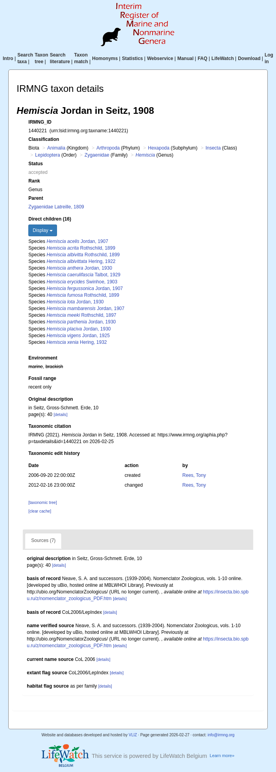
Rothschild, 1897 (81, 315)
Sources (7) (43, 540)
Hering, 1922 (80, 261)
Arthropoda (108, 148)
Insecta (213, 148)
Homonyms (105, 58)
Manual (185, 58)
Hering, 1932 (76, 342)
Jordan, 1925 (78, 335)
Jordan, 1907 (77, 241)
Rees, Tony (194, 475)
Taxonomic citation (49, 426)
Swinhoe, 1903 (81, 282)
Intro (8, 58)
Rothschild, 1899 (80, 248)
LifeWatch (223, 58)
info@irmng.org (221, 735)
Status (35, 163)
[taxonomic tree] (42, 502)
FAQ (203, 58)
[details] (60, 414)
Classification (43, 139)
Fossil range (42, 378)
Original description (50, 399)
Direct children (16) (49, 219)
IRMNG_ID (40, 122)
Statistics (132, 58)
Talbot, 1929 (83, 274)
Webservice (160, 58)
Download (249, 58)
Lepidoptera (47, 155)
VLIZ (133, 735)
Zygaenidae (97, 155)
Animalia (56, 148)
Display (43, 230)
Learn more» (222, 755)
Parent (35, 198)
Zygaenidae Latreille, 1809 (56, 207)
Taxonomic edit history (53, 453)
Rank (34, 181)
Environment (42, 358)
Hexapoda (158, 148)
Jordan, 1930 (79, 268)
